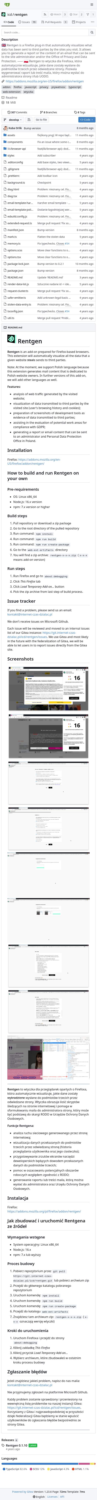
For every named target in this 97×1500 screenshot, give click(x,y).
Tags (79, 112)
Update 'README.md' (50, 277)
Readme (9, 97)
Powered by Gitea (22, 1491)
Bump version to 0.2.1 (50, 264)
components (15, 142)
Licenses (52, 1496)
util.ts (11, 318)
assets (11, 135)
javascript (30, 87)
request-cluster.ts (18, 291)
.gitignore (13, 169)
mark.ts (12, 236)
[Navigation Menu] (92, 4)
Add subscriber (46, 155)
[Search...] (92, 32)
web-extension (11, 92)
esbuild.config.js (17, 216)
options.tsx (14, 257)
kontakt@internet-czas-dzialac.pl (29, 614)
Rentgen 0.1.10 (16, 1445)
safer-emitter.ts (17, 297)
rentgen (21, 14)
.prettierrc (14, 176)
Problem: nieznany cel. (51, 189)
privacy (44, 87)
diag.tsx (12, 196)
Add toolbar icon (47, 176)
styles (11, 155)
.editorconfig (15, 162)
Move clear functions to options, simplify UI (63, 250)
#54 (67, 243)
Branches (48, 112)
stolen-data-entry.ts (19, 304)
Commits (17, 112)
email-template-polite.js (22, 209)
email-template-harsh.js (22, 203)
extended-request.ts (20, 223)
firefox (18, 87)
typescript (75, 87)
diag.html (13, 189)
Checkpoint (44, 182)
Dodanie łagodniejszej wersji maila (58, 209)
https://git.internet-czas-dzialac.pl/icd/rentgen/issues (41, 635)
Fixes (68, 189)
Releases (9, 1440)
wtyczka (28, 92)
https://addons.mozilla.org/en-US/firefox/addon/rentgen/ (33, 462)
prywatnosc (58, 87)
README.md (15, 277)
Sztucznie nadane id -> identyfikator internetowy (66, 284)
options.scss (15, 250)
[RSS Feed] (45, 14)
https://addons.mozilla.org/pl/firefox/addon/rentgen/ (44, 1211)
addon (7, 87)
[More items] (93, 22)
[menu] (39, 1497)
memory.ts (14, 243)
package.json (15, 270)
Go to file (41, 119)
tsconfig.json (15, 311)
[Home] (7, 4)
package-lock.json (18, 264)
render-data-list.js (18, 284)
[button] (28, 119)
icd (9, 14)
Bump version (32, 128)
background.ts (16, 182)
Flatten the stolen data (51, 236)
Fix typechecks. (46, 243)
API (62, 1496)
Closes (60, 243)
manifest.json (16, 230)
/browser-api (17, 148)
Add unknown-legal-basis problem (58, 297)
